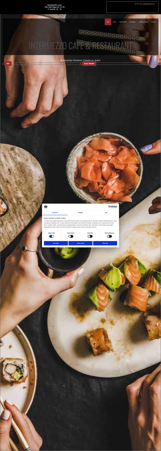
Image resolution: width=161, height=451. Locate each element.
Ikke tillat (56, 243)
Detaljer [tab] (80, 212)
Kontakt (153, 22)
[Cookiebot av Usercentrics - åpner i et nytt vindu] (109, 207)
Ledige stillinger (143, 22)
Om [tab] (106, 212)
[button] (8, 63)
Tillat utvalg (80, 243)
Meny (114, 22)
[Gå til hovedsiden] (35, 54)
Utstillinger (132, 22)
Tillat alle (105, 243)
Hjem (108, 22)
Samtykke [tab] (55, 212)
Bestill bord (123, 22)
